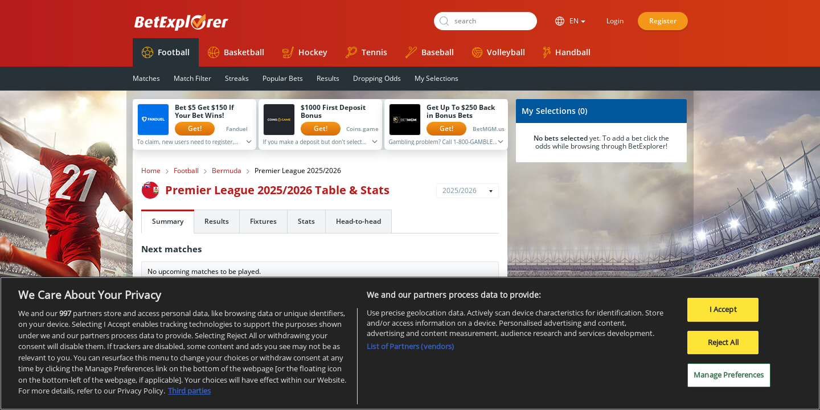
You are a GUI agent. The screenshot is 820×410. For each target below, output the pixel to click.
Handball (567, 52)
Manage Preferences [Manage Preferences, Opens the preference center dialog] (729, 379)
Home (151, 171)
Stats (306, 221)
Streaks (237, 78)
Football (166, 52)
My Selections (436, 78)
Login (615, 21)
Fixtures (263, 221)
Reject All (723, 347)
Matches (146, 78)
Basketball (236, 52)
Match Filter (192, 78)
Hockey (304, 52)
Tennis (366, 52)
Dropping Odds (377, 78)
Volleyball (498, 52)
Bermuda (226, 171)
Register (662, 21)
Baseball (429, 52)
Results (328, 78)
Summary (167, 221)
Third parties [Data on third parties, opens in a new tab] (189, 396)
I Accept (723, 314)
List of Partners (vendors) (410, 351)
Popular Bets (283, 78)
